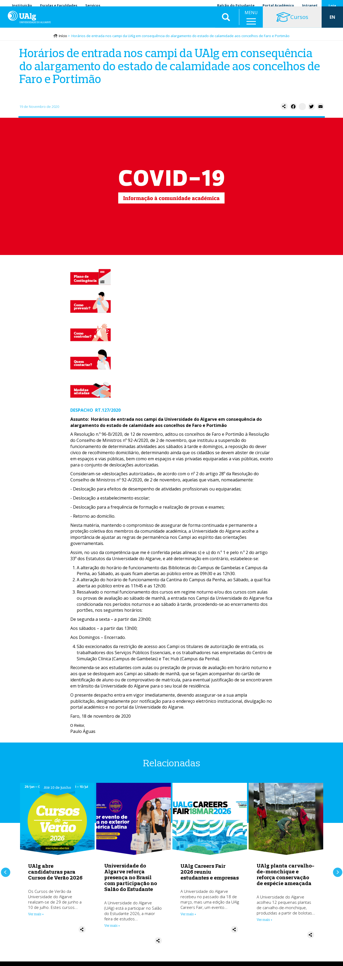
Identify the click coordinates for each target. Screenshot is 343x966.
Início (63, 36)
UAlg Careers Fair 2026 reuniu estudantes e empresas (209, 872)
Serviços (92, 5)
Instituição (22, 5)
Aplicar (226, 21)
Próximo (337, 870)
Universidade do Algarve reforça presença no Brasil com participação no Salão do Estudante (130, 878)
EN (332, 21)
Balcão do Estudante (236, 5)
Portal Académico (278, 5)
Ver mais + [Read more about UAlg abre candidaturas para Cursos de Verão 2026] (36, 915)
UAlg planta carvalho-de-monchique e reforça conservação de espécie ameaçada (285, 875)
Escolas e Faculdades (58, 5)
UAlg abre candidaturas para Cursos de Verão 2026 (55, 872)
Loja (332, 5)
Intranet (310, 5)
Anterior (5, 870)
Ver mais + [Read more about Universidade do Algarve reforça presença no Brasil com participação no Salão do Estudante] (112, 926)
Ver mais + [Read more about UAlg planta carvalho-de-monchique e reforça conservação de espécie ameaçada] (264, 920)
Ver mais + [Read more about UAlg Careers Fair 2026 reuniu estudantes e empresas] (188, 915)
